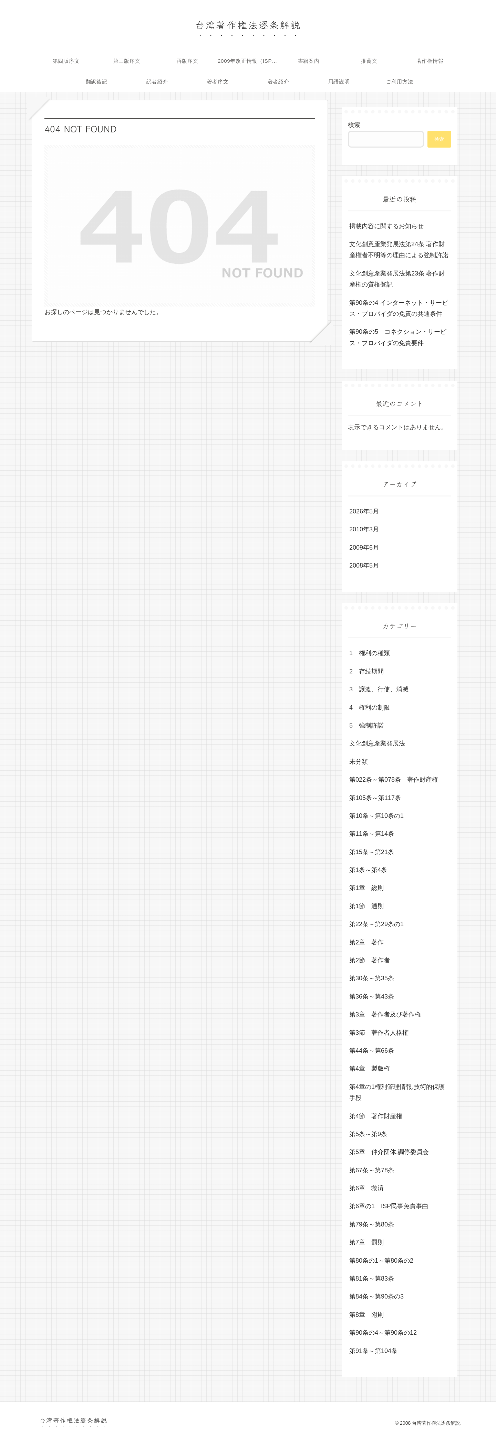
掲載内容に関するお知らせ (386, 226)
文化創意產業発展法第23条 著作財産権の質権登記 (397, 279)
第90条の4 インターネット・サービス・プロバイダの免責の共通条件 (398, 308)
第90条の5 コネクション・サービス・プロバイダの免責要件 (397, 337)
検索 (354, 124)
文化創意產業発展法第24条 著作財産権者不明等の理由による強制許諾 (398, 250)
